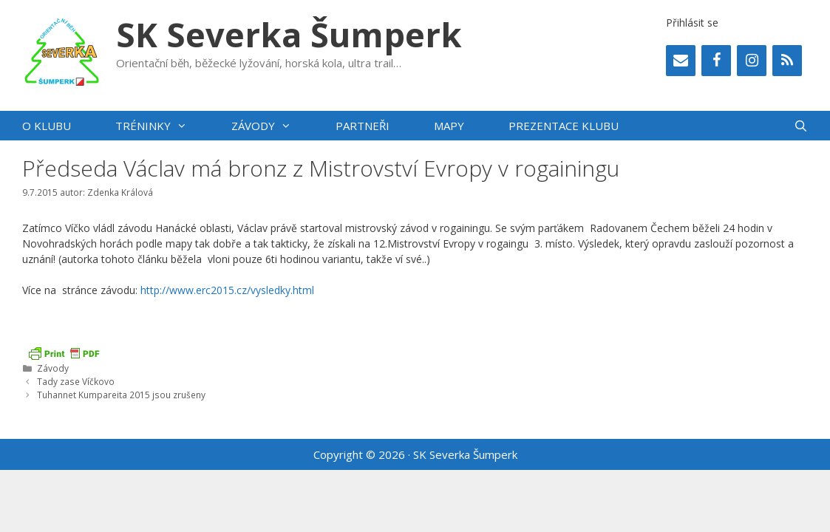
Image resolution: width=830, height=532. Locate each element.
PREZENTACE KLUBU (563, 125)
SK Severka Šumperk (289, 34)
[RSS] (787, 60)
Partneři (363, 125)
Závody (272, 125)
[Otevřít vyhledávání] (801, 125)
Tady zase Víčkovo (76, 381)
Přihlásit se (692, 23)
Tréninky (162, 125)
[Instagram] (751, 60)
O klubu (46, 125)
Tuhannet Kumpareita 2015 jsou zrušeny (121, 394)
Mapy (449, 125)
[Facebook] (716, 60)
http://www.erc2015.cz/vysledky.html (227, 290)
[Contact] (680, 60)
